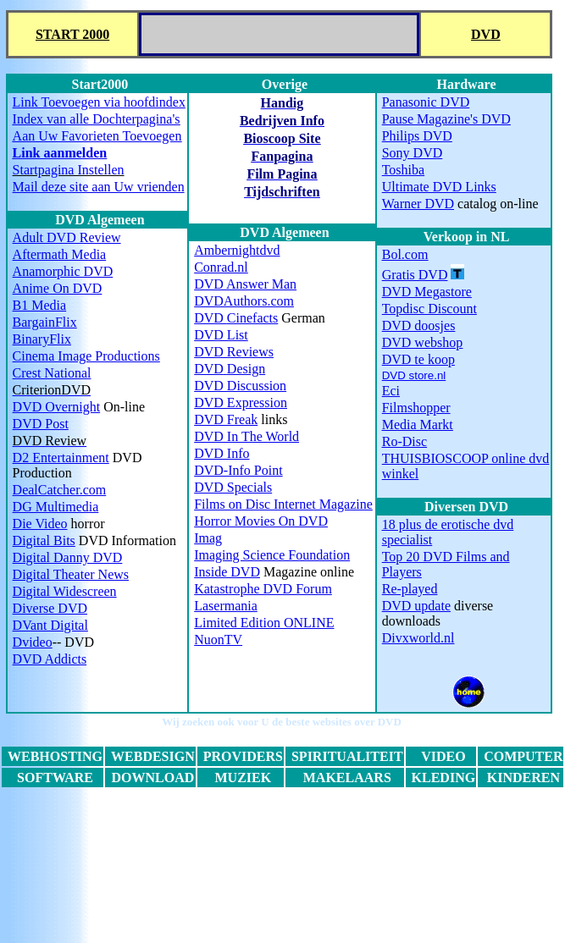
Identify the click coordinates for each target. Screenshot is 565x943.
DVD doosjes (419, 325)
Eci (391, 390)
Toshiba (403, 170)
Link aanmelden (60, 153)
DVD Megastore (427, 291)
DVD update (416, 605)
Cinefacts (236, 318)
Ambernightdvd (237, 250)
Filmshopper (416, 407)
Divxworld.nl (418, 638)
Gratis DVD (415, 274)
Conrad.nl (221, 267)
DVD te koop (418, 359)
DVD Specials (233, 487)
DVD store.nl (414, 375)
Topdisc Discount (429, 308)
